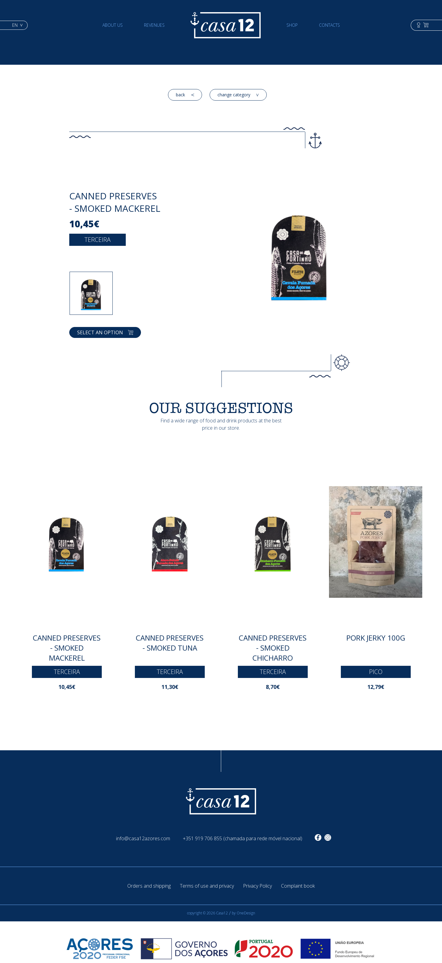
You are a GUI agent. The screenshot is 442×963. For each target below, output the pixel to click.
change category (238, 95)
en (17, 25)
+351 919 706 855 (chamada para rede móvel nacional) (242, 838)
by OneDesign (243, 913)
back (185, 95)
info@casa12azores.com (143, 838)
